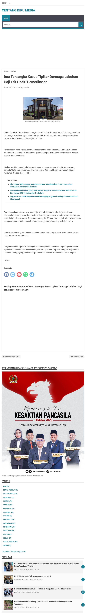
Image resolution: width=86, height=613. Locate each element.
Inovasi (7, 505)
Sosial (7, 538)
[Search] (40, 24)
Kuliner (7, 516)
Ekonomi (8, 497)
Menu (6, 18)
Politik (7, 534)
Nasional (8, 519)
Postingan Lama (77, 356)
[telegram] (31, 274)
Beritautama (10, 494)
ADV (6, 486)
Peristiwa (8, 531)
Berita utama (10, 490)
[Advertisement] (43, 47)
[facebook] (6, 274)
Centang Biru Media (18, 10)
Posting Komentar (23, 87)
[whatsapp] (25, 274)
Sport (7, 545)
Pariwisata (9, 523)
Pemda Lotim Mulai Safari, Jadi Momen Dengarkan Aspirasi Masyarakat (42, 589)
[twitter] (12, 274)
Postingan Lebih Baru (11, 356)
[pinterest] (19, 274)
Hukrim (7, 501)
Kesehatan (8, 508)
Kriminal (8, 512)
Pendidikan (9, 527)
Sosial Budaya (10, 542)
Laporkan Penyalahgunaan (13, 551)
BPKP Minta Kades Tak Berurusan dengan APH (32, 576)
